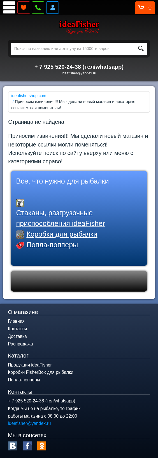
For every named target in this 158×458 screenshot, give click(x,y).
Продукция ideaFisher (30, 365)
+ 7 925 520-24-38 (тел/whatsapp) (79, 67)
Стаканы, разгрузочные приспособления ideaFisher (60, 218)
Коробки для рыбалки (61, 234)
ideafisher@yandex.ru (79, 73)
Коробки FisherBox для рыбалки (40, 372)
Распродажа (20, 344)
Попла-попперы (52, 245)
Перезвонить (38, 7)
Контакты (17, 328)
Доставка (17, 336)
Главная (16, 321)
